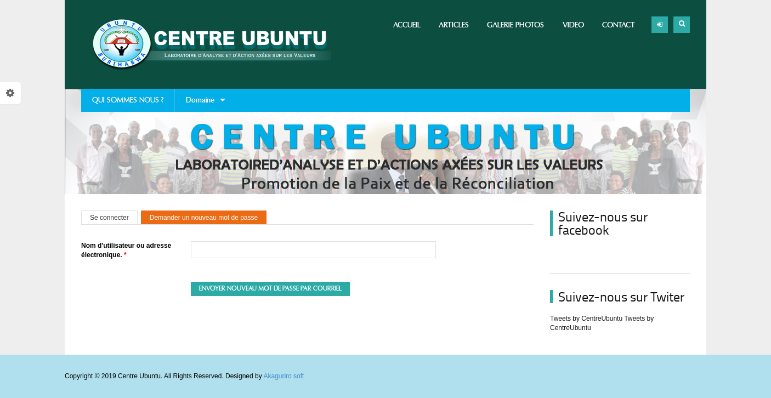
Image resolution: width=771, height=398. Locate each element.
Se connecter (109, 217)
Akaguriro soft (283, 376)
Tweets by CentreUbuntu (586, 318)
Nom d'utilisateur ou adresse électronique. (126, 250)
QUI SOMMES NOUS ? (127, 100)
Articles (454, 25)
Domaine (200, 103)
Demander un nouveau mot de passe (208, 217)
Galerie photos (515, 25)
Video (573, 25)
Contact (618, 25)
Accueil (407, 25)
